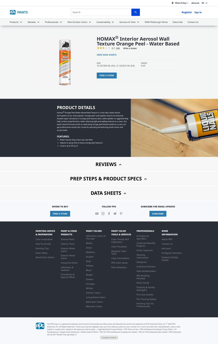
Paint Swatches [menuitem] (119, 267)
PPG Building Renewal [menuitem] (143, 277)
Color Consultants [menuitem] (120, 258)
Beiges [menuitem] (89, 274)
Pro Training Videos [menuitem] (146, 299)
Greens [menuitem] (89, 279)
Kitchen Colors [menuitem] (93, 292)
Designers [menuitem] (142, 262)
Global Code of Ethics (89, 332)
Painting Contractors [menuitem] (142, 256)
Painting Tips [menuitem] (42, 248)
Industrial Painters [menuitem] (146, 266)
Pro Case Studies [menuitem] (145, 294)
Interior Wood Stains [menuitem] (68, 250)
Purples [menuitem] (90, 256)
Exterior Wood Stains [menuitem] (68, 257)
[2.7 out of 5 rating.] (113, 48)
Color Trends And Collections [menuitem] (120, 240)
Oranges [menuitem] (90, 283)
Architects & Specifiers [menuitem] (143, 237)
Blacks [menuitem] (89, 243)
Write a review (130, 49)
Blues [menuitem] (89, 270)
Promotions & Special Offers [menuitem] (68, 276)
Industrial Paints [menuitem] (69, 262)
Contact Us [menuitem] (167, 243)
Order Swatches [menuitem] (145, 250)
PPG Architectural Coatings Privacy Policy (156, 329)
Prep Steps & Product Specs (109, 178)
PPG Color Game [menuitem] (119, 262)
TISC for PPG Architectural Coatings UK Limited (118, 332)
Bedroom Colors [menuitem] (94, 306)
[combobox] (101, 12)
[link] (103, 48)
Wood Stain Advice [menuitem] (45, 257)
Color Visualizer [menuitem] (119, 246)
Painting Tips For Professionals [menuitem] (145, 305)
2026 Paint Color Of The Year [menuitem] (96, 237)
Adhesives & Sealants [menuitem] (67, 268)
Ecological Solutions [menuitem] (172, 252)
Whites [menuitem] (89, 288)
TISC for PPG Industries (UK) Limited (153, 332)
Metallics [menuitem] (90, 252)
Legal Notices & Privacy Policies (110, 329)
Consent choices (109, 337)
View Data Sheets (107, 54)
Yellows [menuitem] (89, 265)
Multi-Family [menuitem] (143, 282)
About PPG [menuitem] (167, 239)
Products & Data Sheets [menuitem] (170, 258)
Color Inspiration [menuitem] (44, 239)
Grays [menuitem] (89, 247)
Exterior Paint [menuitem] (67, 243)
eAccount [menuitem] (166, 248)
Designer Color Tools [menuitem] (118, 252)
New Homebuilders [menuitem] (146, 271)
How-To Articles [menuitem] (43, 243)
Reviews (109, 164)
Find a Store (106, 75)
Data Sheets (109, 193)
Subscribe (158, 213)
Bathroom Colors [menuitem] (94, 301)
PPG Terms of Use (131, 329)
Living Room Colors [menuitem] (95, 297)
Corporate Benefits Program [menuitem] (146, 244)
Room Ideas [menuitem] (42, 252)
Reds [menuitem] (88, 261)
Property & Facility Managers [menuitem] (146, 288)
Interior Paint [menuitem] (67, 239)
